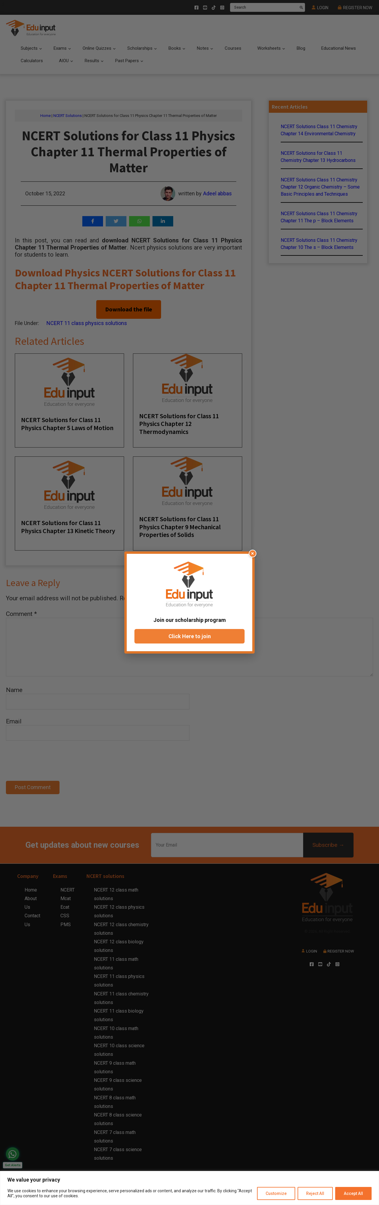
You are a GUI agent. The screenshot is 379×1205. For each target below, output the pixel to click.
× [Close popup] (252, 553)
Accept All (353, 1193)
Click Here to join (189, 636)
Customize (276, 1193)
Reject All (315, 1193)
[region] (189, 1188)
